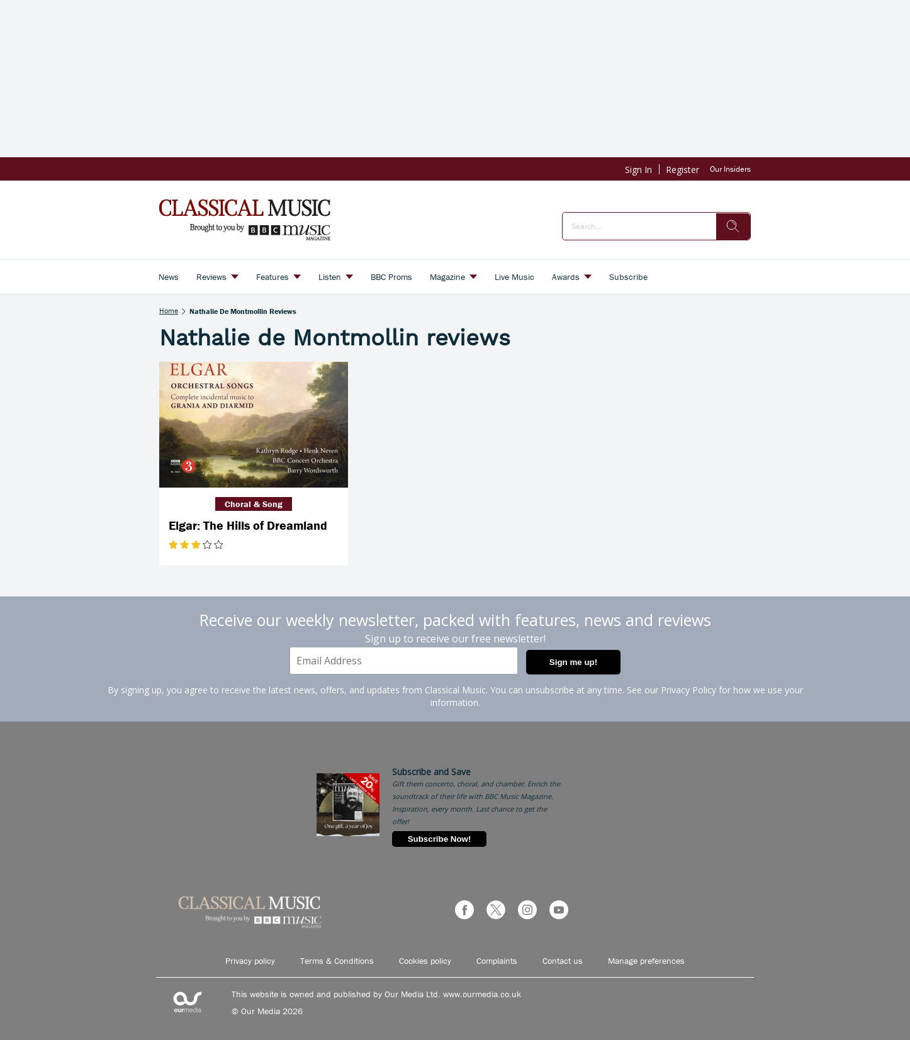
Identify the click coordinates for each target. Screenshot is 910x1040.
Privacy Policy (688, 690)
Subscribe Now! (439, 839)
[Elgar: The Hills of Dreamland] (253, 425)
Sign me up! (573, 662)
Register (682, 170)
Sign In (638, 170)
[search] (733, 226)
